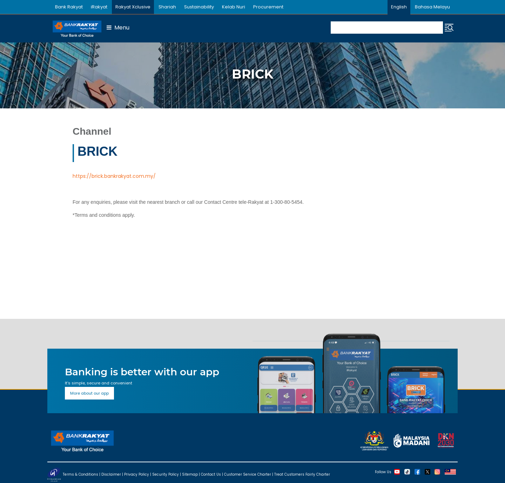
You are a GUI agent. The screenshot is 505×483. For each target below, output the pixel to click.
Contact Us (211, 474)
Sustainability (199, 7)
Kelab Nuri (233, 7)
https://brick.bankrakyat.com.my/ (114, 176)
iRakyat (99, 7)
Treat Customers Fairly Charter (302, 474)
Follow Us (383, 471)
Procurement (268, 7)
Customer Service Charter (247, 474)
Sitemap (190, 474)
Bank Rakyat (69, 7)
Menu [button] (118, 28)
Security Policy (165, 474)
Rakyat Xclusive (132, 7)
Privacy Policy (136, 474)
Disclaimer (111, 474)
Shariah (167, 7)
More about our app (89, 393)
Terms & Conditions (80, 474)
